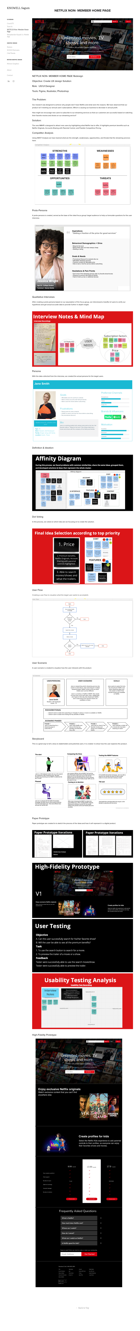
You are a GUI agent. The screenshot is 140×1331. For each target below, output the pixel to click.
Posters (9, 47)
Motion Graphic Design (14, 60)
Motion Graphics (13, 64)
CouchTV (10, 23)
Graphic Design (12, 43)
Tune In (9, 27)
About (9, 70)
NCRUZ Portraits (13, 50)
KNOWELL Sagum (18, 8)
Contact (10, 75)
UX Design (10, 19)
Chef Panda (11, 53)
